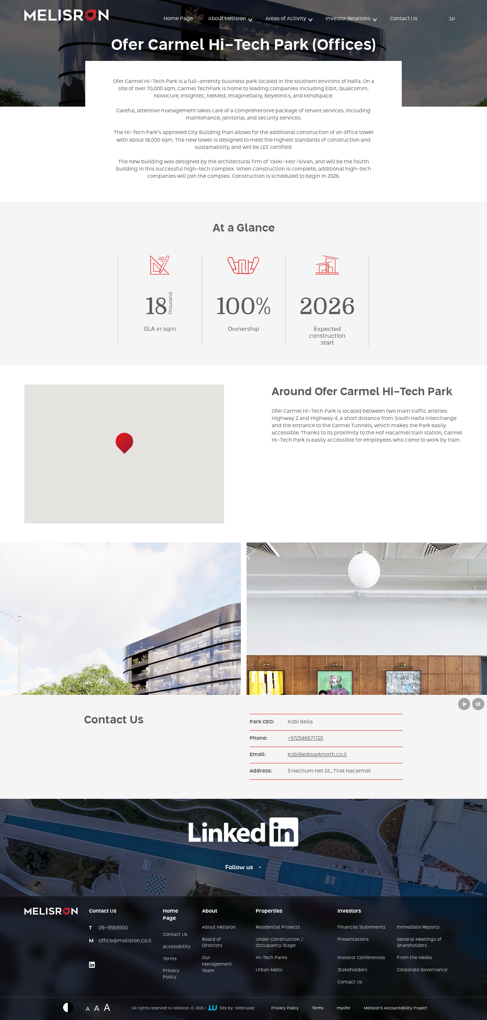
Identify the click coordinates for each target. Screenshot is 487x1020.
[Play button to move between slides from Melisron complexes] (464, 704)
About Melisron (227, 18)
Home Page (178, 18)
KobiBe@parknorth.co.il (317, 754)
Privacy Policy (171, 974)
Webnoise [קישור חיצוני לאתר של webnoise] (244, 1008)
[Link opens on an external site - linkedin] (92, 965)
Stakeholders (352, 970)
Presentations (353, 939)
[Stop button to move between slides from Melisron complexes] (478, 704)
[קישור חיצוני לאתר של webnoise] (212, 1008)
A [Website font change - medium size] (96, 1007)
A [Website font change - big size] (107, 1006)
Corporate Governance (422, 970)
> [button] (250, 19)
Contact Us (403, 18)
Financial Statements (361, 927)
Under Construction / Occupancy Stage (279, 942)
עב (452, 18)
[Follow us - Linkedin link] (243, 867)
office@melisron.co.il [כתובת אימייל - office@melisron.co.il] (125, 940)
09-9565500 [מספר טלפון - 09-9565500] (113, 928)
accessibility (177, 947)
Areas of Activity (286, 18)
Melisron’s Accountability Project (395, 1008)
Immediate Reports (418, 927)
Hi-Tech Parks (271, 958)
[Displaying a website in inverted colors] (71, 1007)
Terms (170, 959)
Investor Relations (348, 18)
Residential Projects (278, 927)
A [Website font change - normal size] (87, 1008)
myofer (343, 1008)
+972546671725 (305, 738)
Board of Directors (212, 942)
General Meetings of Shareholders (419, 942)
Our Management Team (217, 964)
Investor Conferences (361, 958)
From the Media (414, 958)
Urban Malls (269, 970)
